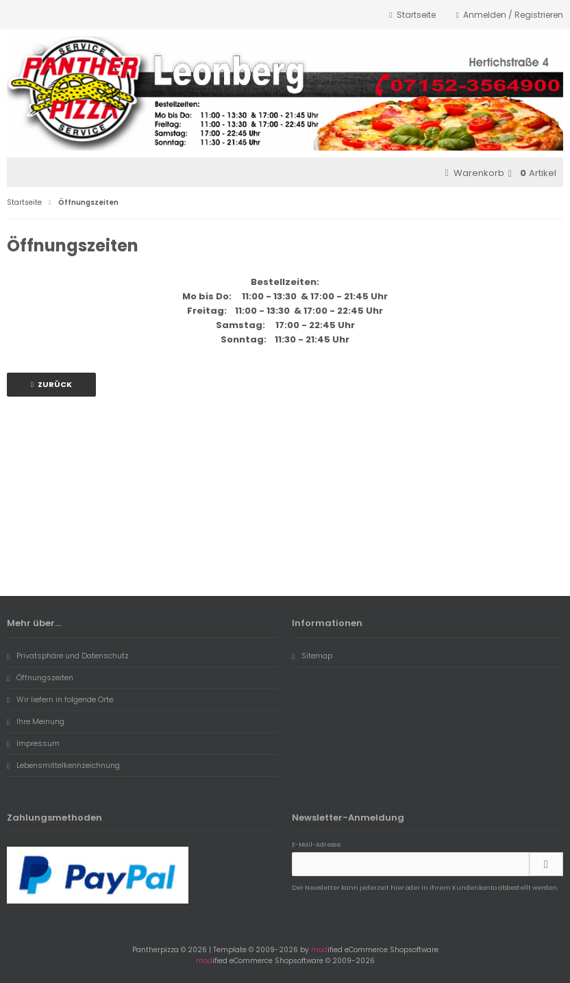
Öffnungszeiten (40, 677)
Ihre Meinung (35, 721)
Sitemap (312, 655)
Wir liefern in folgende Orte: (60, 699)
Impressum (33, 743)
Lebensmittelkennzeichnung (63, 765)
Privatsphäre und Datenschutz (68, 655)
